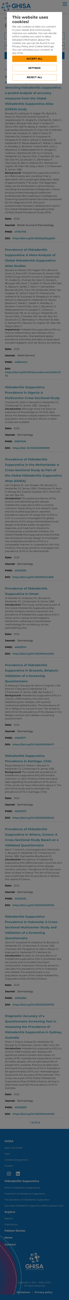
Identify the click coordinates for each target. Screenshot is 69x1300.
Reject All (34, 77)
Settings (34, 68)
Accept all (34, 58)
